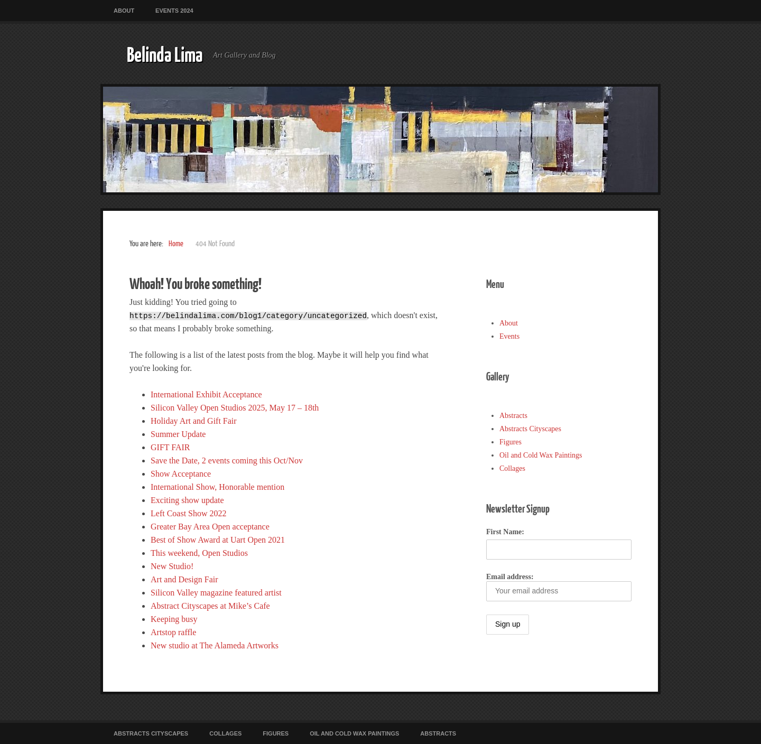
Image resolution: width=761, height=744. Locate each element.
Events (509, 336)
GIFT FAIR (170, 447)
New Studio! (172, 566)
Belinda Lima (164, 54)
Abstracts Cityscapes (530, 429)
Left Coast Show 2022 (189, 513)
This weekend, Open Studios (199, 552)
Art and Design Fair (184, 579)
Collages (512, 468)
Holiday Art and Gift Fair (194, 420)
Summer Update (178, 434)
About (124, 10)
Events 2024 (174, 10)
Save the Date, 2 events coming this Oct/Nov (227, 460)
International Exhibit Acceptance (206, 394)
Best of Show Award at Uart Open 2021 (218, 539)
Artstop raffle (173, 632)
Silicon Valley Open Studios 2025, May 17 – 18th (235, 407)
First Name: (505, 532)
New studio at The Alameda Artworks (215, 645)
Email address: (559, 587)
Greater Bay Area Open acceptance (210, 526)
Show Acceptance (181, 473)
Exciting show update (187, 500)
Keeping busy (174, 619)
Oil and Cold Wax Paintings (540, 455)
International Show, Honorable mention (217, 486)
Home (176, 243)
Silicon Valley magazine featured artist (216, 592)
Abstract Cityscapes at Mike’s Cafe (210, 605)
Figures (510, 442)
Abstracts (513, 416)
